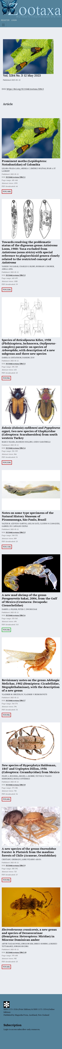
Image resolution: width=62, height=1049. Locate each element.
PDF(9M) (6, 378)
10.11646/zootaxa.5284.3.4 (15, 448)
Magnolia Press (21, 1015)
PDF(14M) (7, 191)
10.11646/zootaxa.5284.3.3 (15, 364)
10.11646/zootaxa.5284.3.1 (15, 177)
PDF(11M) (7, 547)
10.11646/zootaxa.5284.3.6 (15, 615)
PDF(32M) (7, 289)
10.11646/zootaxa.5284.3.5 (15, 532)
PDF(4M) (6, 799)
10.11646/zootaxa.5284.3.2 (15, 275)
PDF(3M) (6, 630)
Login (14, 20)
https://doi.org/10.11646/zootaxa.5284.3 (25, 89)
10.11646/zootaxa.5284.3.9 (15, 865)
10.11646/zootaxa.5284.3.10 (16, 952)
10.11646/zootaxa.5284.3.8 (15, 785)
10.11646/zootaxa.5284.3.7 (15, 700)
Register (5, 20)
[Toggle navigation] (3, 25)
